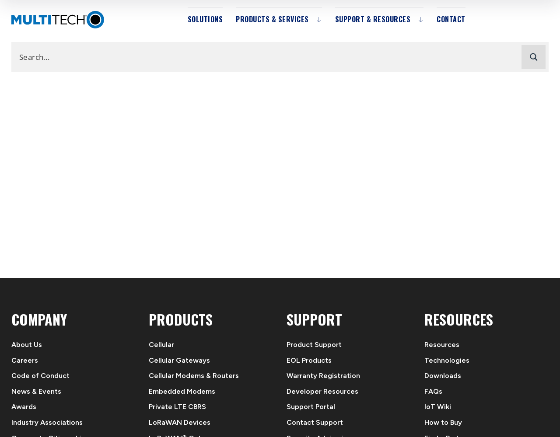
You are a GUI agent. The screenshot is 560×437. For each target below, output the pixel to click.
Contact (451, 19)
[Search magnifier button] (534, 57)
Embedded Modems (182, 391)
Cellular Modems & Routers (194, 375)
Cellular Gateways (179, 360)
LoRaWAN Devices (179, 422)
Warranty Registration (323, 375)
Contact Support (315, 422)
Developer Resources (322, 391)
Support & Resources (373, 19)
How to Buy (443, 422)
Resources (441, 344)
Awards (23, 406)
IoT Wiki (437, 406)
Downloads (442, 375)
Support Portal (311, 406)
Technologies (446, 360)
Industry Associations (47, 422)
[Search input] (268, 57)
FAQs (433, 391)
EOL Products (309, 360)
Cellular (161, 344)
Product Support (314, 344)
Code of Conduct (40, 375)
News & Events (36, 391)
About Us (26, 344)
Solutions (205, 19)
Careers (24, 360)
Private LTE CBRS (177, 406)
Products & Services (272, 19)
